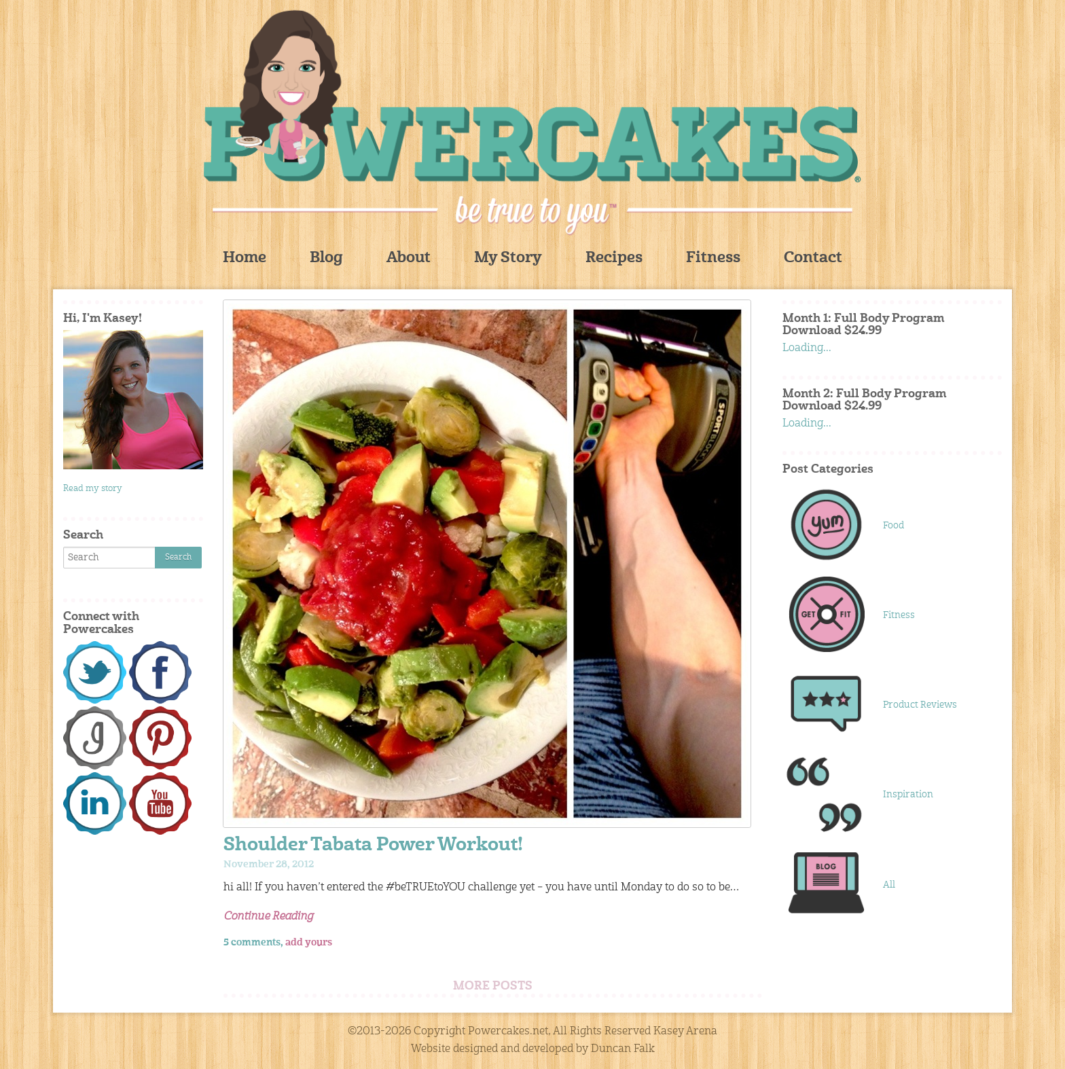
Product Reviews (920, 705)
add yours (308, 942)
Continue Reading (268, 916)
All (889, 885)
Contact (813, 258)
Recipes (614, 258)
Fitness (713, 258)
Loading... (806, 348)
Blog (326, 258)
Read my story (92, 488)
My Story (508, 258)
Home (244, 258)
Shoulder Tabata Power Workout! (373, 846)
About (408, 258)
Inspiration (908, 794)
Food (893, 525)
